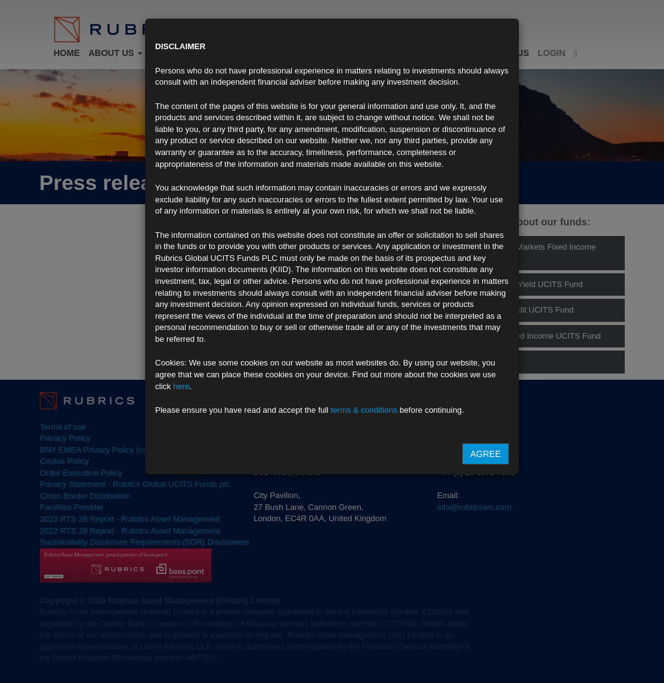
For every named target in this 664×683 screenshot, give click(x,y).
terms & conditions (364, 410)
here (181, 386)
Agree (485, 454)
